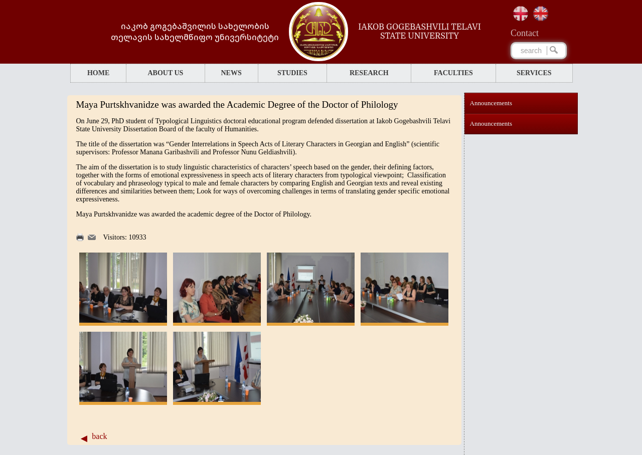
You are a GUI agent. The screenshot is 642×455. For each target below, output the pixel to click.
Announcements (491, 103)
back (99, 436)
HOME (98, 73)
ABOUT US (165, 73)
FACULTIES (453, 73)
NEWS (231, 73)
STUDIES (292, 73)
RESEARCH (369, 73)
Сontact (525, 33)
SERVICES (534, 73)
